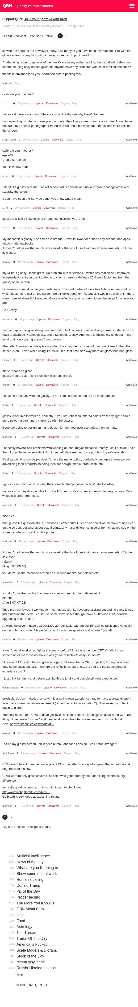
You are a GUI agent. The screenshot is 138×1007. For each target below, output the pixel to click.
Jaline (5, 405)
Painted (6, 360)
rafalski (6, 262)
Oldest (7, 36)
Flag (16, 83)
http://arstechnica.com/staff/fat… (32, 724)
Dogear (65, 103)
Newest (21, 36)
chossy (6, 384)
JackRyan (8, 753)
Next (20, 974)
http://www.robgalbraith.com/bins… (26, 792)
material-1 (8, 582)
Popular (35, 36)
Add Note (131, 103)
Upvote (39, 103)
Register (20, 827)
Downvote (52, 103)
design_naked (10, 687)
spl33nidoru (9, 139)
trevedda (7, 319)
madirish (7, 436)
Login (6, 827)
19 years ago (25, 103)
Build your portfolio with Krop (45, 19)
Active (49, 36)
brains (5, 176)
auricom (7, 83)
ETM (5, 207)
